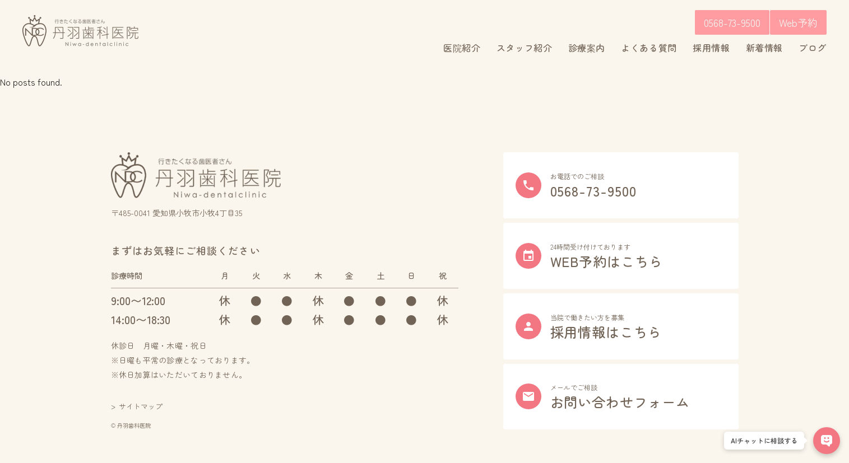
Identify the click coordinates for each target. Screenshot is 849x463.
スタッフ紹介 (525, 47)
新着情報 (764, 47)
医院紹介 (462, 47)
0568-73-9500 (732, 22)
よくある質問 (649, 47)
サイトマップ (141, 406)
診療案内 (587, 47)
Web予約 (798, 22)
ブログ (813, 47)
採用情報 (711, 47)
